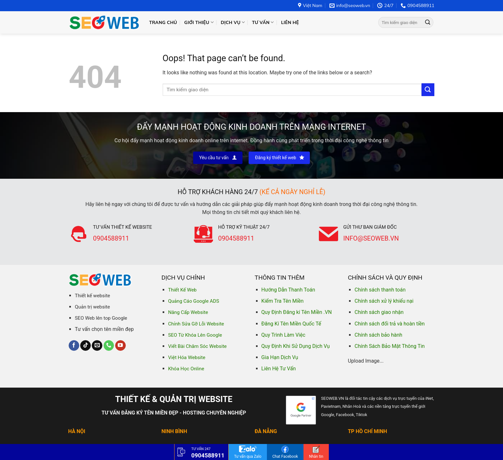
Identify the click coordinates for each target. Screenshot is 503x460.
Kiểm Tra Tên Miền (282, 301)
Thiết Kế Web (182, 290)
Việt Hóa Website (186, 357)
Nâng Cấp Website (188, 312)
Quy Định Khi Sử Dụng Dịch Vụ (295, 346)
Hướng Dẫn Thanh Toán (288, 290)
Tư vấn (263, 22)
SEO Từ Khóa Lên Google (195, 335)
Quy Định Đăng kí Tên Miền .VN (296, 312)
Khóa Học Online (186, 369)
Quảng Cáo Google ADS (193, 301)
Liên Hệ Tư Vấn (278, 369)
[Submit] (427, 22)
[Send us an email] (97, 345)
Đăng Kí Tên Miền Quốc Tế (291, 324)
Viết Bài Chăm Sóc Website (197, 346)
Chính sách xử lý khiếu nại (383, 301)
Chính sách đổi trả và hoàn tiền (389, 324)
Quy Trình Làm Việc (283, 335)
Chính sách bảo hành (378, 335)
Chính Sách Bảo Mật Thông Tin (389, 346)
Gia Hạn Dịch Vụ (279, 357)
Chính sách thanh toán (379, 290)
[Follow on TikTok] (85, 345)
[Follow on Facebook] (74, 345)
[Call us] (109, 345)
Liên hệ (290, 22)
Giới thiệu (199, 22)
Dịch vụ (233, 22)
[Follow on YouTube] (120, 345)
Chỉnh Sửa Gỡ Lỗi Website (196, 324)
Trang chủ (163, 22)
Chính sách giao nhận (379, 312)
